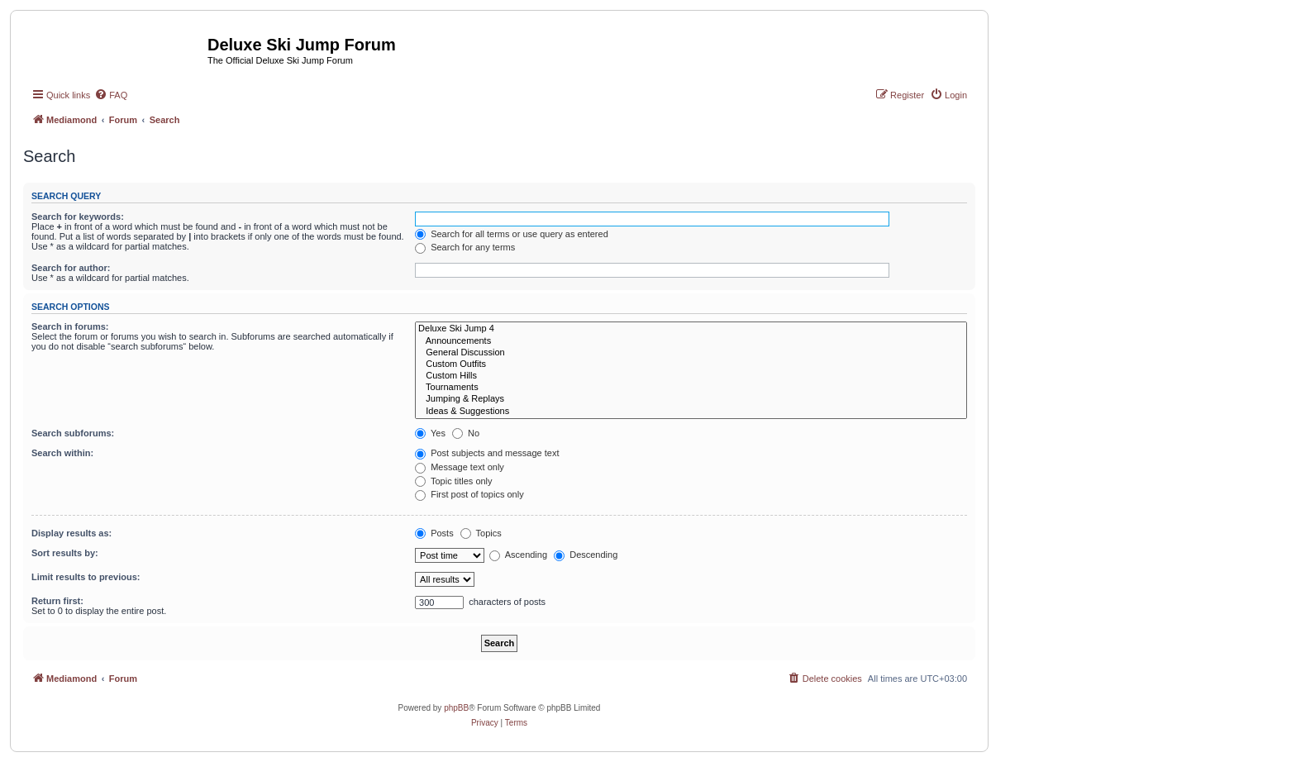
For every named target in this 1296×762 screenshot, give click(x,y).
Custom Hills (691, 376)
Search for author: (70, 268)
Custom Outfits (691, 364)
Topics (481, 533)
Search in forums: (70, 326)
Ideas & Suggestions (691, 411)
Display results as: (71, 533)
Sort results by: (64, 553)
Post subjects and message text (487, 453)
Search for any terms (465, 247)
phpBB (456, 707)
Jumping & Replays (691, 399)
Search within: (62, 453)
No (465, 433)
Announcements (691, 341)
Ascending (518, 555)
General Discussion (691, 353)
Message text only (459, 467)
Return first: (57, 601)
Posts (434, 533)
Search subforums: (72, 433)
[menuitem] (110, 95)
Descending (585, 555)
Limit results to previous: (85, 577)
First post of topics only (469, 494)
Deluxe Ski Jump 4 (691, 329)
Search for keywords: (77, 216)
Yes (430, 433)
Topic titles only (453, 481)
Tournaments (691, 387)
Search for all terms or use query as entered (511, 234)
